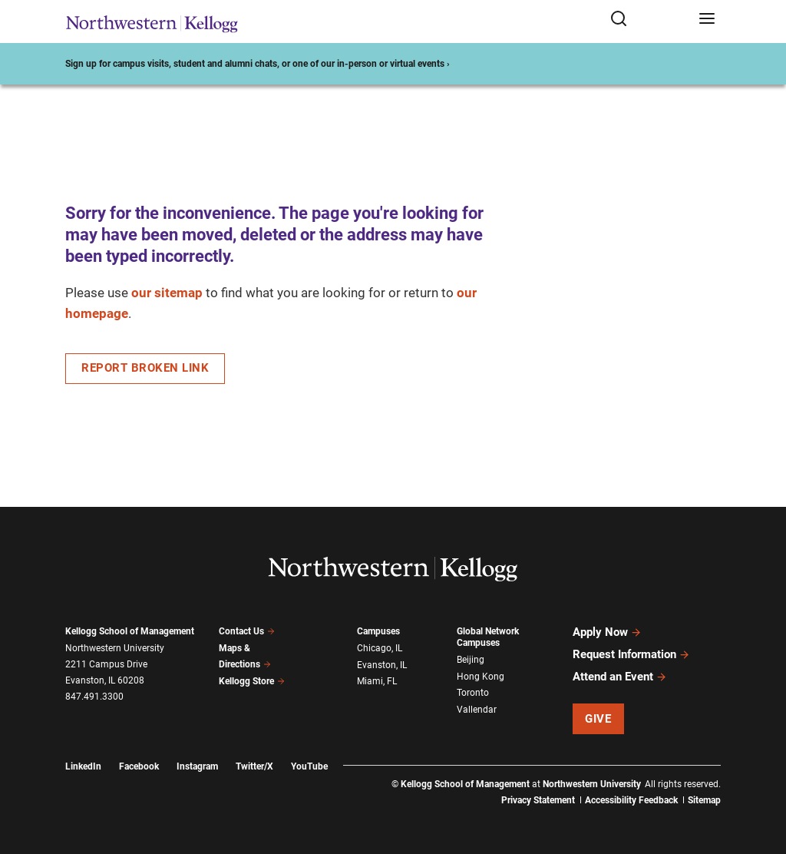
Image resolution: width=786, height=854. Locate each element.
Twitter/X (254, 766)
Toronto (473, 692)
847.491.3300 (94, 696)
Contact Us (247, 631)
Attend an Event (620, 677)
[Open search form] (649, 19)
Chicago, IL (379, 648)
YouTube (309, 766)
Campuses (378, 631)
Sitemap (704, 800)
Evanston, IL (382, 665)
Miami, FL (377, 681)
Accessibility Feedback (631, 800)
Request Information (631, 654)
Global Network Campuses (488, 637)
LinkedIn (83, 766)
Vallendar (477, 709)
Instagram (197, 766)
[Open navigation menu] (707, 19)
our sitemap (167, 292)
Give (598, 719)
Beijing (470, 659)
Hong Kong (480, 676)
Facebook (139, 766)
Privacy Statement (538, 800)
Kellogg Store (252, 681)
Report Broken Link (145, 368)
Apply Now (607, 632)
